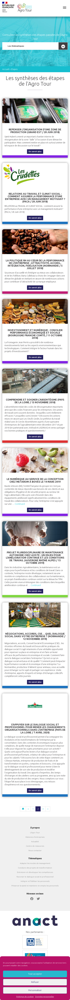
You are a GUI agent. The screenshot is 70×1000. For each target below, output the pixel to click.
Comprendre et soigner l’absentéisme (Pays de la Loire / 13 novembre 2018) (35, 401)
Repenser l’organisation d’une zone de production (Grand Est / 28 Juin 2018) (35, 131)
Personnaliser (35, 990)
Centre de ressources (35, 846)
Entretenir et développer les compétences (35, 872)
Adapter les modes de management (35, 863)
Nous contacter (35, 850)
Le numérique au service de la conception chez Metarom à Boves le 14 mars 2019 (35, 480)
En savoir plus (35, 151)
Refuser (35, 982)
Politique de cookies (25, 996)
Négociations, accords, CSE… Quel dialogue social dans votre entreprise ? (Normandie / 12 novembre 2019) (35, 636)
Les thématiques (16, 46)
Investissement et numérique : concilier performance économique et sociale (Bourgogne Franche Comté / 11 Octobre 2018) (35, 334)
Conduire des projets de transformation (35, 868)
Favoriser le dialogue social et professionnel (35, 877)
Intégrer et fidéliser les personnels (35, 881)
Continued (20, 504)
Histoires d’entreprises (35, 837)
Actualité (35, 841)
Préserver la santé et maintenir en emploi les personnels (35, 886)
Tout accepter (35, 974)
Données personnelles (44, 996)
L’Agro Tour (35, 833)
